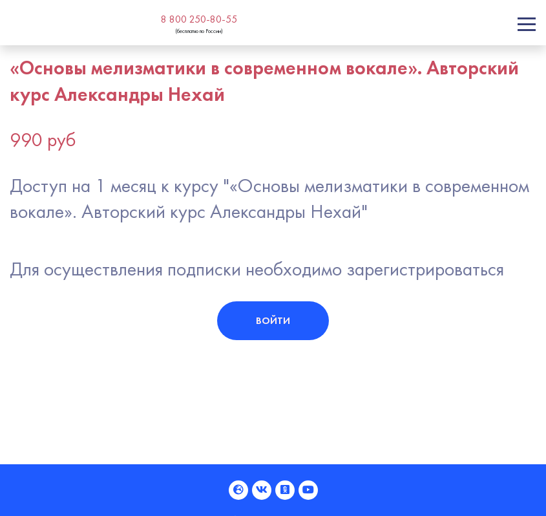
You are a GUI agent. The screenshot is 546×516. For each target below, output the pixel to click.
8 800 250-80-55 (199, 19)
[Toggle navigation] (527, 23)
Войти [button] (273, 320)
